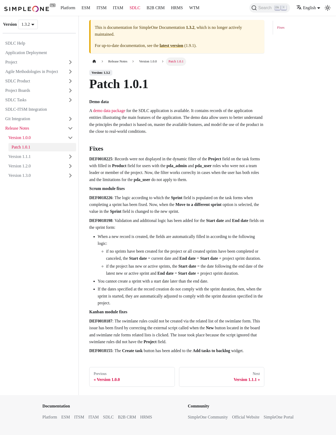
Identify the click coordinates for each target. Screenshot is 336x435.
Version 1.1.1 (19, 156)
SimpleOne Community (208, 417)
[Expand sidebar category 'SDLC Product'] (70, 81)
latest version (171, 45)
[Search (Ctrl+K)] (269, 8)
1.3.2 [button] (26, 24)
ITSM (102, 8)
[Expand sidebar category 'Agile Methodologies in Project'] (70, 71)
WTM (194, 8)
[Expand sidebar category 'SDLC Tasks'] (70, 100)
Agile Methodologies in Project (31, 71)
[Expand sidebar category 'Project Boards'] (70, 90)
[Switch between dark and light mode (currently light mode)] (327, 8)
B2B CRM (155, 8)
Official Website (245, 417)
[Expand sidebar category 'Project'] (70, 62)
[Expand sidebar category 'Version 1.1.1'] (70, 156)
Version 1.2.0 (19, 166)
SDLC (134, 8)
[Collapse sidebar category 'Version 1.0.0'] (70, 138)
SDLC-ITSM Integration (26, 109)
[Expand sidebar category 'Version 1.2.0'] (70, 166)
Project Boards (17, 90)
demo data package (109, 110)
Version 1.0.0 (19, 137)
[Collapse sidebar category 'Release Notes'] (70, 128)
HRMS (177, 8)
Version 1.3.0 (19, 175)
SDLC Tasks (16, 100)
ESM (86, 8)
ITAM (118, 8)
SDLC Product (17, 81)
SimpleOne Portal (278, 417)
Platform (68, 8)
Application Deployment (26, 52)
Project (11, 62)
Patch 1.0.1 (21, 147)
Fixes (281, 27)
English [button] (306, 8)
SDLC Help (15, 43)
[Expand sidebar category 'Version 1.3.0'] (70, 175)
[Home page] (94, 61)
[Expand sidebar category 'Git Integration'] (70, 119)
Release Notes (17, 128)
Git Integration (17, 118)
